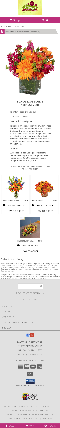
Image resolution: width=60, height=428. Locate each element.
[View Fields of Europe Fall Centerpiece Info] (30, 227)
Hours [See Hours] (50, 425)
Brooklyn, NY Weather (17, 414)
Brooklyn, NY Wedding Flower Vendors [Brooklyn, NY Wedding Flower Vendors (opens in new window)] (30, 410)
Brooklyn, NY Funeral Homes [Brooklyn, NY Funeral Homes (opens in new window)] (17, 406)
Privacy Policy (13, 419)
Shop (15, 20)
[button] (30, 381)
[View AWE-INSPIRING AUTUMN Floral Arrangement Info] (15, 187)
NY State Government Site (41, 414)
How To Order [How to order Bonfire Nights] (44, 210)
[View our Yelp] (32, 336)
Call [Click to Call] (10, 425)
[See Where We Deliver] (30, 299)
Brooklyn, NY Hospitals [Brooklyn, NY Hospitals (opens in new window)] (44, 406)
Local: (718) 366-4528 (19, 116)
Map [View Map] (30, 425)
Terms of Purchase (30, 419)
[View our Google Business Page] (28, 336)
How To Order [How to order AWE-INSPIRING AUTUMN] (15, 210)
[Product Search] (30, 286)
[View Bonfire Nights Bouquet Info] (44, 187)
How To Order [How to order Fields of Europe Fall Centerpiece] (30, 251)
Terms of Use (47, 419)
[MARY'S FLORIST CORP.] (30, 14)
